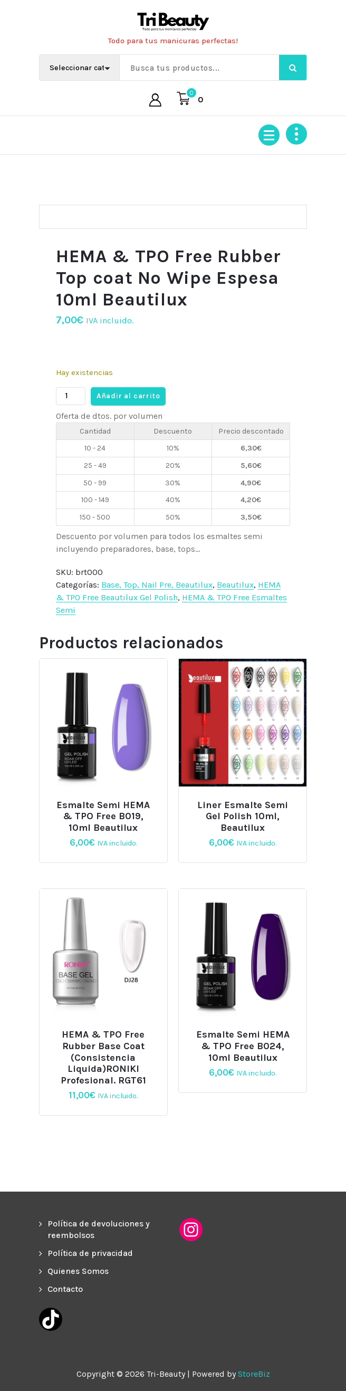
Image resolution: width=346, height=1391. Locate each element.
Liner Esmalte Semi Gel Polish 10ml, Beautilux (242, 816)
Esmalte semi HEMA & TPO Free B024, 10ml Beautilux (243, 1046)
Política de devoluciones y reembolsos (98, 1229)
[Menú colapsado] (269, 135)
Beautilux (235, 585)
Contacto (65, 1289)
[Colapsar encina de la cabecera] (296, 134)
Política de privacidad (90, 1253)
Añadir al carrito (128, 395)
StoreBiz (254, 1374)
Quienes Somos (78, 1271)
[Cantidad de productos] (70, 396)
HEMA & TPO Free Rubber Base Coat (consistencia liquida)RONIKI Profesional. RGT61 (103, 1057)
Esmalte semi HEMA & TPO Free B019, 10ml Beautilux (103, 816)
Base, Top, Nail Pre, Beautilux (157, 585)
